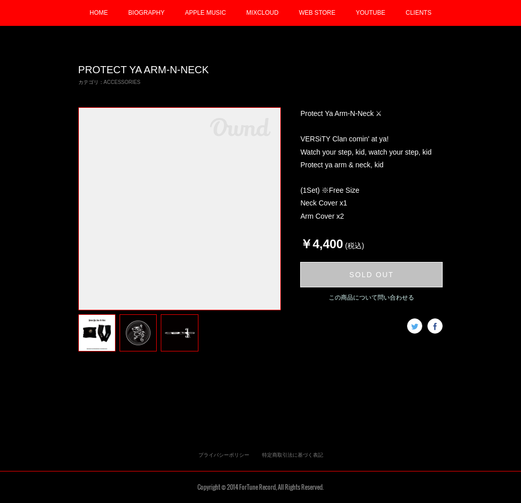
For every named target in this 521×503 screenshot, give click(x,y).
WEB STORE (317, 12)
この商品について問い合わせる (371, 297)
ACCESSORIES (122, 82)
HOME (99, 12)
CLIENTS (418, 12)
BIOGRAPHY (146, 12)
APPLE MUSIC (205, 12)
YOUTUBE (370, 12)
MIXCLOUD (262, 12)
